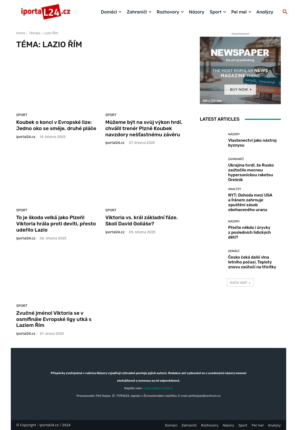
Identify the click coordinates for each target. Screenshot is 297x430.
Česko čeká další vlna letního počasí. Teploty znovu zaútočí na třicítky (252, 262)
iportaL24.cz (25, 137)
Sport (21, 115)
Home (20, 33)
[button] (285, 12)
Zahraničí (236, 159)
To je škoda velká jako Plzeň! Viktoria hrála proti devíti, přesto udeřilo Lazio (56, 223)
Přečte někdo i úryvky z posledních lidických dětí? (249, 232)
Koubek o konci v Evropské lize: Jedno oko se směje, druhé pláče (56, 125)
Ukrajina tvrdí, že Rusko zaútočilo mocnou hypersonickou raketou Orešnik (251, 172)
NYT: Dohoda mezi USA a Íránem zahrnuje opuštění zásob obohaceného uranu (250, 202)
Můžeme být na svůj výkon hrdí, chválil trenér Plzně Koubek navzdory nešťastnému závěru (143, 128)
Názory (234, 134)
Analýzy (234, 189)
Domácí (233, 251)
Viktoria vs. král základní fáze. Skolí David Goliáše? (141, 220)
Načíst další (240, 282)
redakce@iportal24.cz (158, 388)
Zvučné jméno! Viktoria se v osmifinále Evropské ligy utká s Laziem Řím (54, 319)
